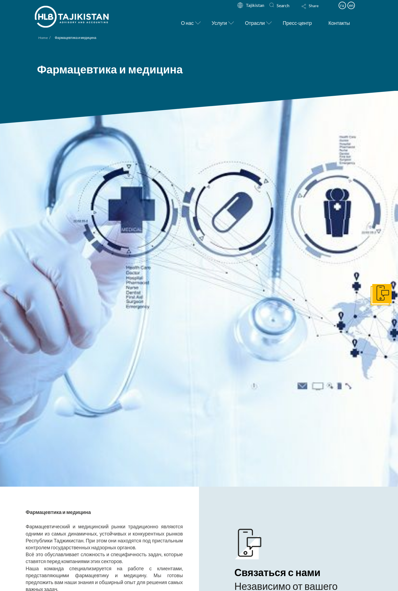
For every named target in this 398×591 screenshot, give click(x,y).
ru (342, 5)
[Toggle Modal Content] (315, 10)
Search (283, 5)
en (351, 5)
